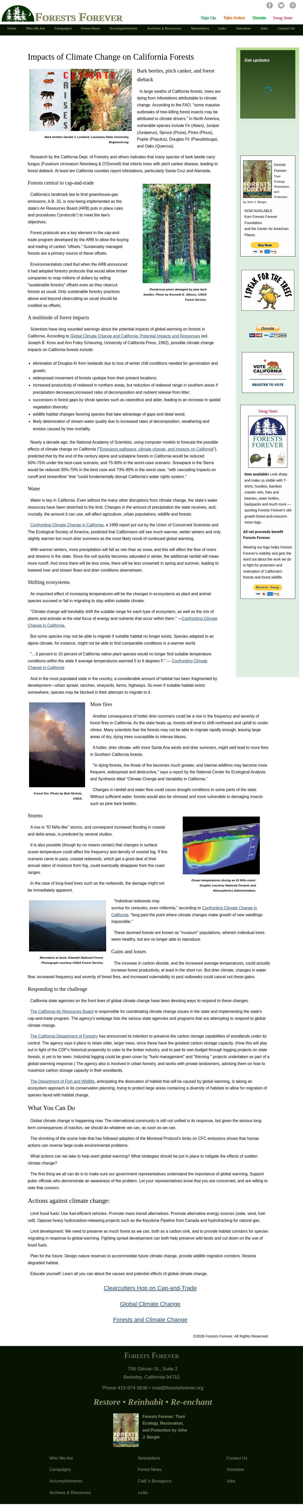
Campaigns (60, 1469)
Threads (293, 5)
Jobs (230, 1481)
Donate (259, 17)
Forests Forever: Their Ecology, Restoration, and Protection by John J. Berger (165, 1427)
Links (143, 1492)
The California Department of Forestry (64, 1036)
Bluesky (281, 5)
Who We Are (61, 1458)
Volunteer (235, 1469)
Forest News (149, 1469)
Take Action (234, 17)
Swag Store (282, 17)
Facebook (269, 5)
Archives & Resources (70, 1492)
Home (12, 28)
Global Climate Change (150, 1304)
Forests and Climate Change (150, 1319)
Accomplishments (65, 1481)
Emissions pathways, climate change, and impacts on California (156, 449)
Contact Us (236, 1458)
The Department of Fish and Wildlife (62, 1081)
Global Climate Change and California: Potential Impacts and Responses (135, 336)
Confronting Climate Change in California (67, 525)
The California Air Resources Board (62, 1011)
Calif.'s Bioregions (154, 1481)
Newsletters (149, 1458)
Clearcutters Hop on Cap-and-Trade (150, 1288)
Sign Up (208, 17)
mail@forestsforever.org (177, 1387)
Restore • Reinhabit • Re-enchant (152, 1402)
